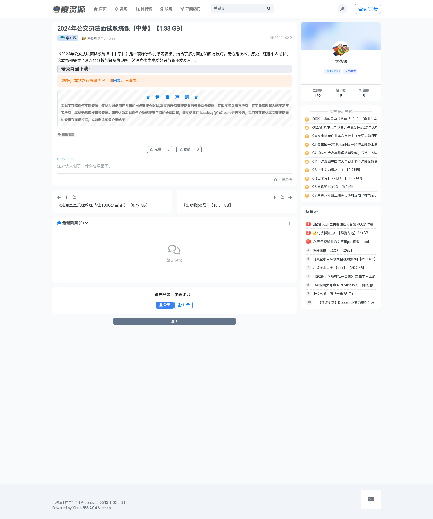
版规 (166, 9)
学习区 (68, 38)
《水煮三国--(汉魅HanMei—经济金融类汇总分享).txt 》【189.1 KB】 (362, 145)
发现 (121, 9)
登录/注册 (368, 8)
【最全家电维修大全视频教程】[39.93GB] (344, 259)
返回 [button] (174, 472)
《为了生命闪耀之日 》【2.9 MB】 (336, 170)
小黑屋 (57, 503)
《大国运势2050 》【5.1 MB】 (333, 187)
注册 (184, 455)
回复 (117, 231)
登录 (164, 455)
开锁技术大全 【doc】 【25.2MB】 (339, 268)
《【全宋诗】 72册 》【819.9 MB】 (337, 178)
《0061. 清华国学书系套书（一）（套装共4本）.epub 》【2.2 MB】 (361, 119)
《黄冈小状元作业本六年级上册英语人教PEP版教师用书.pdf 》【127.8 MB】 (368, 136)
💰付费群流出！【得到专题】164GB (340, 233)
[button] (86, 374)
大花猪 (92, 38)
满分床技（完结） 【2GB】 (333, 250)
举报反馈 (282, 331)
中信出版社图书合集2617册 (333, 294)
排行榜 (144, 9)
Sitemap (104, 508)
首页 (100, 9)
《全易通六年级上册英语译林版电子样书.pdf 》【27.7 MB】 (355, 195)
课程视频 (66, 285)
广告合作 (71, 503)
